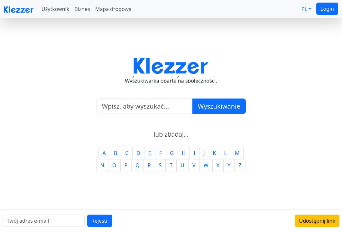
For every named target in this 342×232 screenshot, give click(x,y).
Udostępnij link (317, 220)
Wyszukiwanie (219, 106)
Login (327, 8)
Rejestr (99, 220)
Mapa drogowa (113, 9)
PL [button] (304, 9)
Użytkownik (55, 9)
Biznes (82, 9)
